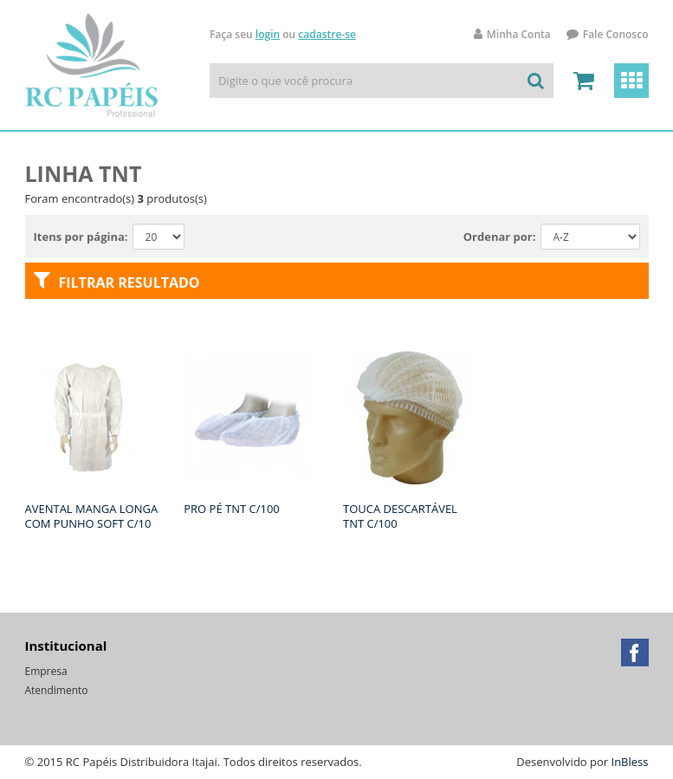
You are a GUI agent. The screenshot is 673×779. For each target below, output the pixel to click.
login (268, 34)
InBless (630, 761)
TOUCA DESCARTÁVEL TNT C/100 (400, 516)
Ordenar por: (499, 236)
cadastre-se (327, 34)
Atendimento (56, 690)
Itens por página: (81, 236)
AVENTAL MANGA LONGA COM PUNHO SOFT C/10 (92, 516)
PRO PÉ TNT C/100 (232, 508)
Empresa (46, 671)
